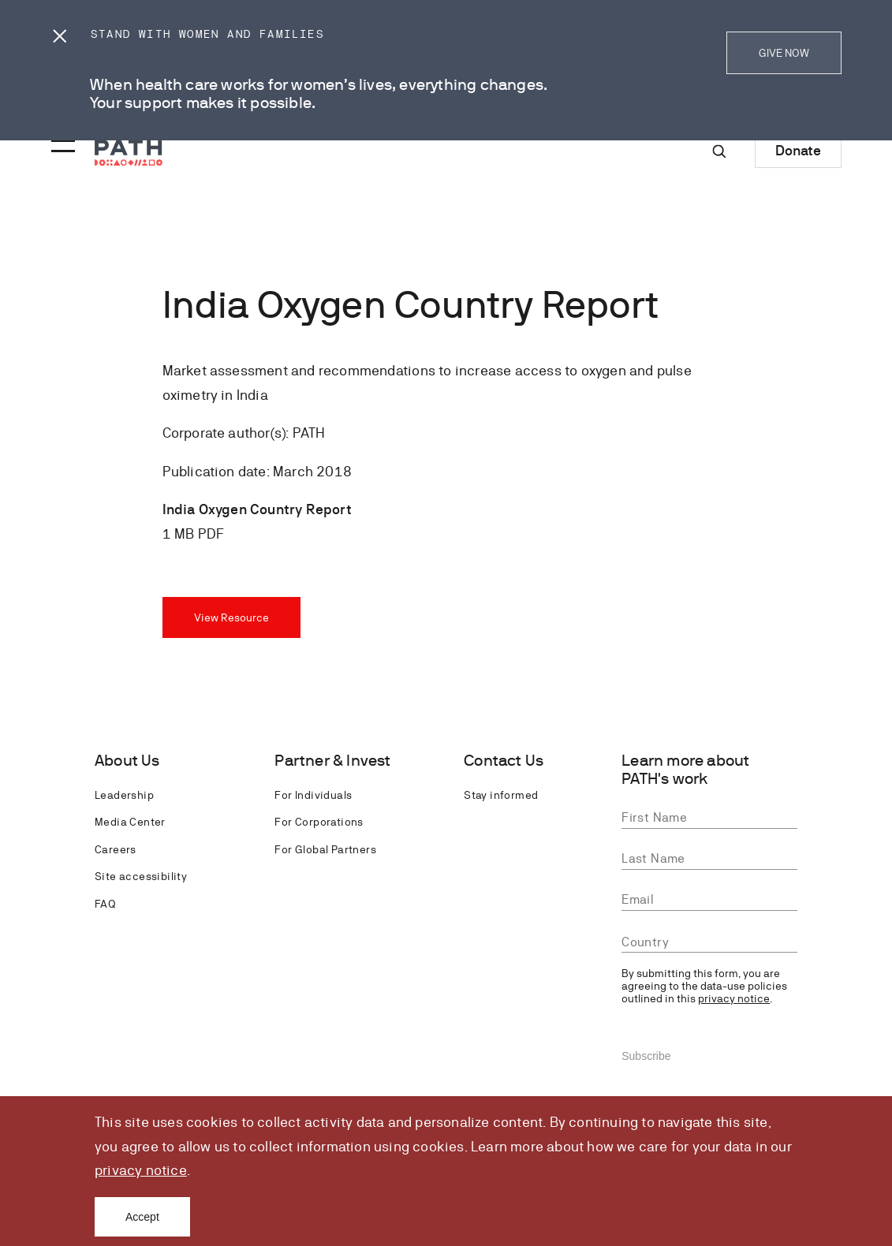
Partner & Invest (332, 761)
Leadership (124, 795)
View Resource (231, 617)
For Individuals (313, 795)
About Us (127, 761)
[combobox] (709, 943)
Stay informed (501, 795)
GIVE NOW (784, 53)
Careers (115, 849)
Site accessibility (141, 876)
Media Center (130, 821)
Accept (142, 1217)
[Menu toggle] (60, 141)
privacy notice (141, 1170)
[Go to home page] (128, 153)
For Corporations (318, 821)
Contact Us (503, 761)
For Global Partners (325, 849)
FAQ (105, 903)
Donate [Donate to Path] (798, 150)
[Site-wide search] (719, 151)
